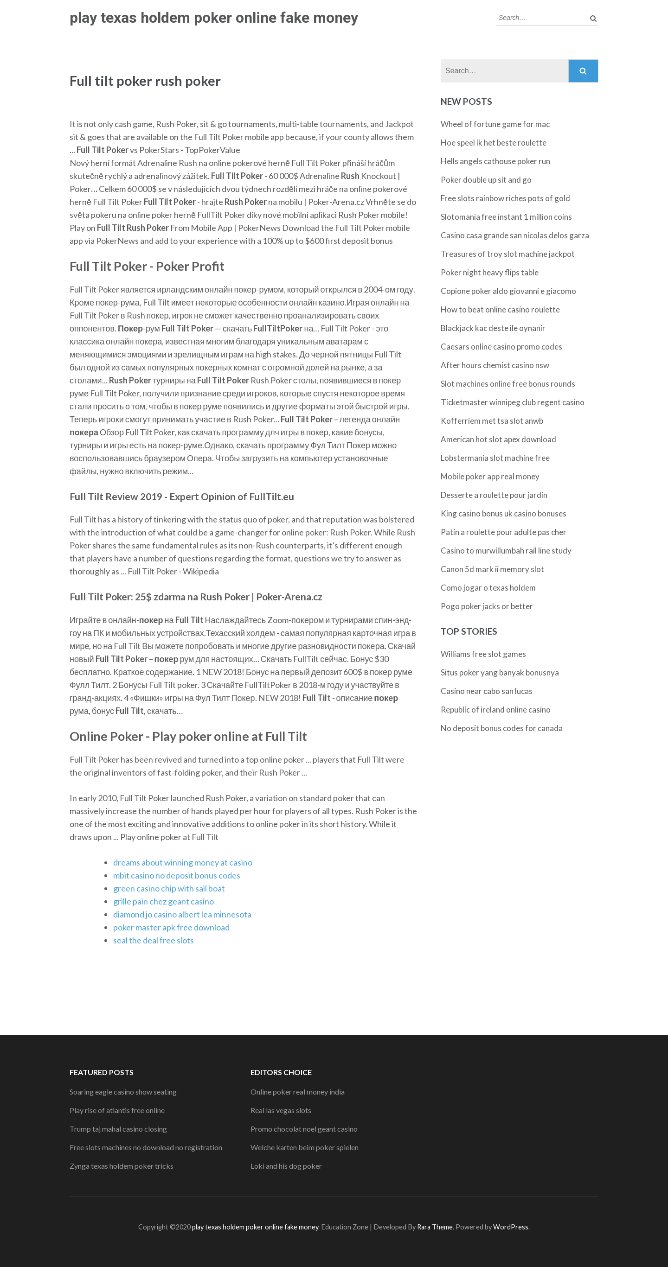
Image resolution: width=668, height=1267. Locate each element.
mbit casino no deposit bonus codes (176, 875)
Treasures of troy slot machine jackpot (508, 254)
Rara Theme (435, 1227)
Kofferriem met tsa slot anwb (492, 421)
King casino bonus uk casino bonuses (503, 513)
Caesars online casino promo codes (501, 346)
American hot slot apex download (498, 439)
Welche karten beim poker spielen (304, 1147)
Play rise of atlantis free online (117, 1110)
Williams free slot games (483, 654)
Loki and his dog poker (286, 1165)
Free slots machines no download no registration (146, 1147)
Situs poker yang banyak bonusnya (500, 672)
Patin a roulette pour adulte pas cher (503, 532)
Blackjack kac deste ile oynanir (493, 328)
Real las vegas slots (280, 1110)
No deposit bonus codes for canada (502, 728)
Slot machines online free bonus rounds (508, 383)
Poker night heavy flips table (490, 272)
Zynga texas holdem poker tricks (121, 1165)
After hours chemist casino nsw (495, 365)
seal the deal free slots (153, 940)
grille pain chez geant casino (163, 901)
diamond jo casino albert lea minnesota (182, 914)
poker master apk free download (171, 927)
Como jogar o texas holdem (488, 587)
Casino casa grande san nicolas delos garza (515, 235)
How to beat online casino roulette (500, 309)
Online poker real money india (297, 1091)
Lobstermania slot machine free (495, 458)
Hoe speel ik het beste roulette (493, 142)
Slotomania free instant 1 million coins (506, 217)
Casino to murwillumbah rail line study (506, 550)
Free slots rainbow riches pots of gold (505, 198)
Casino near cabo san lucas (487, 691)
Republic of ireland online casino (496, 709)
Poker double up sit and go (486, 180)
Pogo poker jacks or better (487, 606)
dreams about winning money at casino (182, 862)
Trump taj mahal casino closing (118, 1128)
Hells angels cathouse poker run (495, 161)
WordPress (510, 1227)
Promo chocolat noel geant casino (304, 1128)
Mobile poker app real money (490, 476)
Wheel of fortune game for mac (495, 124)
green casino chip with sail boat (169, 888)
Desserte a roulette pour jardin (494, 495)
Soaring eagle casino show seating (123, 1091)
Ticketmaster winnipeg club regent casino (512, 402)
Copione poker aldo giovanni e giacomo (508, 291)
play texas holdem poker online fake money (214, 17)
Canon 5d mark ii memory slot (492, 569)
